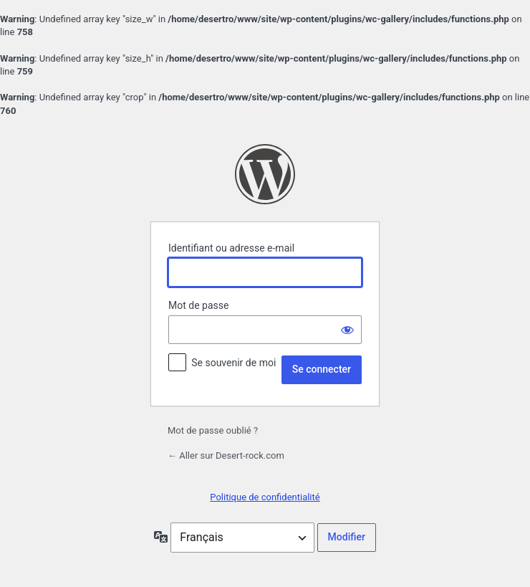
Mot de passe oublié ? (213, 430)
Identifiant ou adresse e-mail (231, 248)
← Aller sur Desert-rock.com (226, 455)
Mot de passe (198, 305)
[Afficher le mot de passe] (347, 329)
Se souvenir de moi (233, 362)
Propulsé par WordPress (265, 174)
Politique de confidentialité (264, 497)
